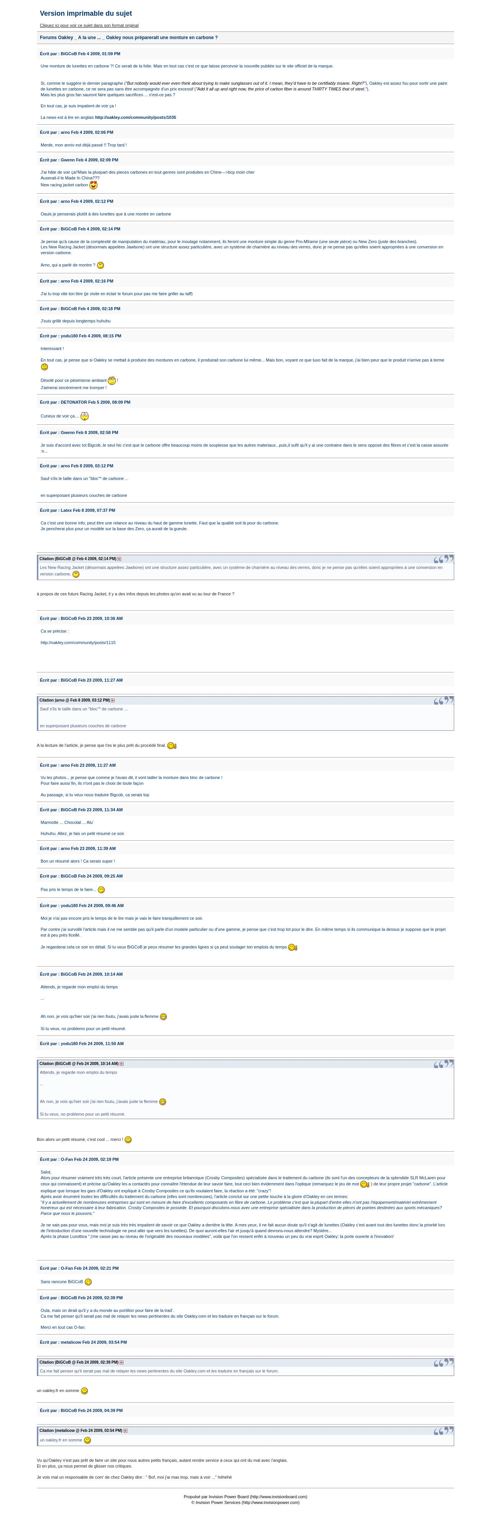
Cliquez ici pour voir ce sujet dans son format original (89, 25)
